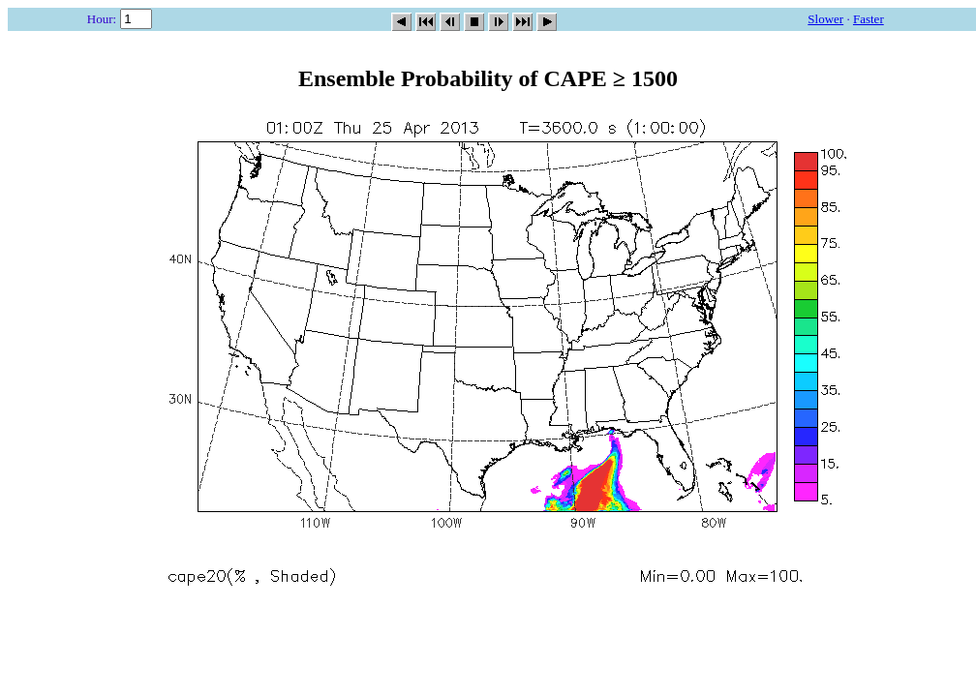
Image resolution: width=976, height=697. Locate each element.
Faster (868, 19)
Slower (825, 19)
